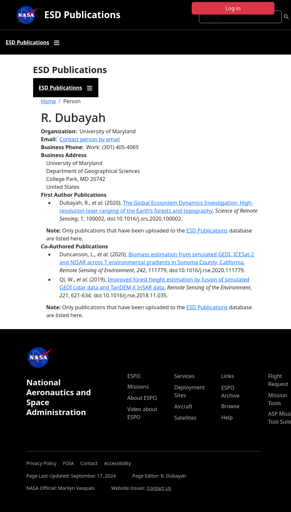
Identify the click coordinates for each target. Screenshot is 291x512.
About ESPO (142, 398)
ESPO (134, 376)
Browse (230, 406)
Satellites (185, 417)
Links (227, 376)
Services (184, 376)
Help (227, 417)
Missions (138, 386)
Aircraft (183, 406)
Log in (233, 8)
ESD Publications (82, 14)
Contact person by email (90, 139)
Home (48, 101)
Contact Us (159, 488)
